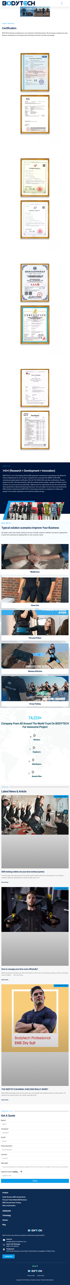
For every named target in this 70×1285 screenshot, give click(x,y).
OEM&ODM (6, 1211)
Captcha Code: (11, 1171)
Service (5, 1220)
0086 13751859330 (12, 1246)
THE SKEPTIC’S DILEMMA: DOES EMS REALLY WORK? (24, 1089)
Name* (3, 1120)
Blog (4, 1225)
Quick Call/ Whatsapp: (13, 1244)
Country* (4, 1154)
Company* (5, 1129)
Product (5, 1193)
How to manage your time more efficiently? (19, 969)
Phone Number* (6, 1146)
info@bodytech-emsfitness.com (16, 1242)
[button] (62, 3)
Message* (4, 1163)
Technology (6, 1215)
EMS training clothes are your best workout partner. (23, 872)
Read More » (5, 882)
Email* (3, 1137)
